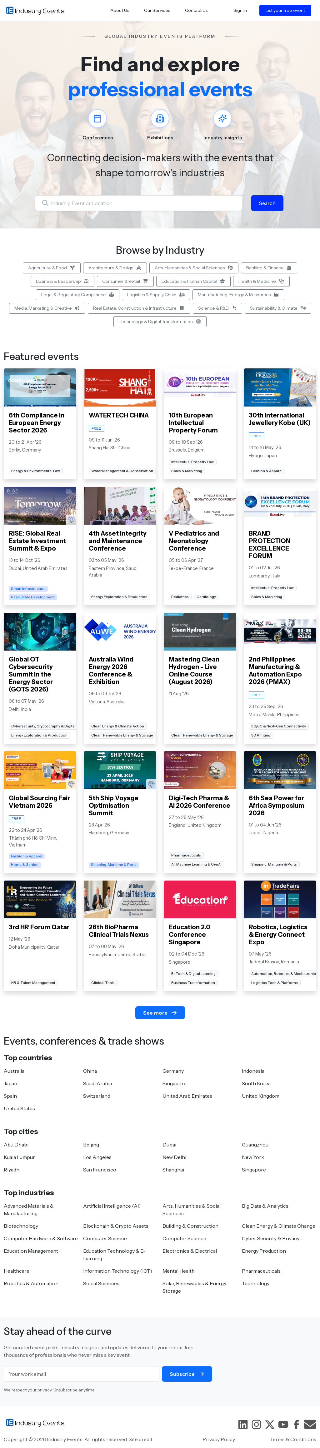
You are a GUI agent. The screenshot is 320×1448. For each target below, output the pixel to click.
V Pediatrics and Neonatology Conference (194, 541)
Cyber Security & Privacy (270, 1238)
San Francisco (99, 1169)
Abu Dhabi (16, 1144)
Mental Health (178, 1271)
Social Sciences (101, 1283)
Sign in (240, 10)
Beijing (91, 1144)
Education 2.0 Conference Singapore (189, 934)
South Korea (256, 1083)
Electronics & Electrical (189, 1251)
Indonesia (253, 1071)
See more (160, 1013)
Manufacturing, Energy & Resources (238, 294)
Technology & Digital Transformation (160, 321)
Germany (173, 1071)
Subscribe (187, 1374)
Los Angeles (97, 1157)
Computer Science (105, 1238)
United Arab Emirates (187, 1096)
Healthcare (16, 1271)
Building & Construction (190, 1226)
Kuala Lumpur (19, 1157)
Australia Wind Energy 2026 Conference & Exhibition (111, 671)
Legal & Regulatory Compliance (77, 294)
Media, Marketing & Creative (47, 308)
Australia (14, 1071)
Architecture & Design (115, 268)
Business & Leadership (62, 281)
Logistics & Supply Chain (156, 294)
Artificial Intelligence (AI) (112, 1206)
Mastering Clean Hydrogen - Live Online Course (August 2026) (194, 671)
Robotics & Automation (31, 1283)
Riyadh (11, 1169)
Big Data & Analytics (265, 1206)
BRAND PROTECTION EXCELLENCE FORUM (270, 545)
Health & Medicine (261, 281)
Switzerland (96, 1096)
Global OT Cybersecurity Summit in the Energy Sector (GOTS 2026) (31, 674)
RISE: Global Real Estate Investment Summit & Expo (37, 541)
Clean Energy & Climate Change (278, 1226)
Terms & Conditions (293, 1439)
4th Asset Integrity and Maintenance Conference (118, 541)
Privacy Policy (218, 1439)
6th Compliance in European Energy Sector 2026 (36, 423)
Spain (10, 1096)
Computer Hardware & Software (41, 1238)
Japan (10, 1083)
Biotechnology (21, 1226)
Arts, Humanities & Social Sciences (194, 268)
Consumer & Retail (125, 281)
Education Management (31, 1251)
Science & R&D (217, 308)
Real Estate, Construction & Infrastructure (139, 308)
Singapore (174, 1083)
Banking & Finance (269, 268)
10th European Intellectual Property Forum (193, 423)
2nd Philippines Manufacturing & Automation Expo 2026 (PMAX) (275, 671)
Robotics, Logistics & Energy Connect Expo (278, 934)
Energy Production (264, 1251)
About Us (119, 10)
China (90, 1071)
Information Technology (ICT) (117, 1271)
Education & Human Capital (194, 281)
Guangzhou (255, 1144)
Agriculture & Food (51, 268)
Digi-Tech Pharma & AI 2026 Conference (199, 801)
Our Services (157, 10)
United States (19, 1108)
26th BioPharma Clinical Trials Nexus (119, 930)
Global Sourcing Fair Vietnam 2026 (39, 801)
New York (253, 1157)
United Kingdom (260, 1096)
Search (267, 203)
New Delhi (174, 1157)
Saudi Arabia (97, 1083)
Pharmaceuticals (261, 1271)
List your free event (285, 10)
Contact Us (196, 10)
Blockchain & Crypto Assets (115, 1226)
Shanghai (173, 1169)
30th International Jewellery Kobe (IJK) (280, 419)
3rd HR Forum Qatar (39, 927)
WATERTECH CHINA (119, 415)
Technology (255, 1283)
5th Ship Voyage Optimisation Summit (113, 805)
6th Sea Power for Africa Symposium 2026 (276, 805)
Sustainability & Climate (278, 308)
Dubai (169, 1144)
